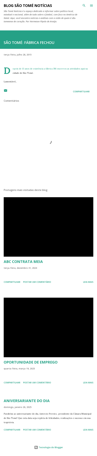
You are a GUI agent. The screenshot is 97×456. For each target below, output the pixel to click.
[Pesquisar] (84, 5)
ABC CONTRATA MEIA (23, 261)
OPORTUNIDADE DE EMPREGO (31, 362)
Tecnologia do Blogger (48, 447)
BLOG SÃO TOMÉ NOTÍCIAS (28, 5)
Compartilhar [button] (81, 91)
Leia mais (88, 281)
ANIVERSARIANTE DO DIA (27, 400)
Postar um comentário (37, 281)
